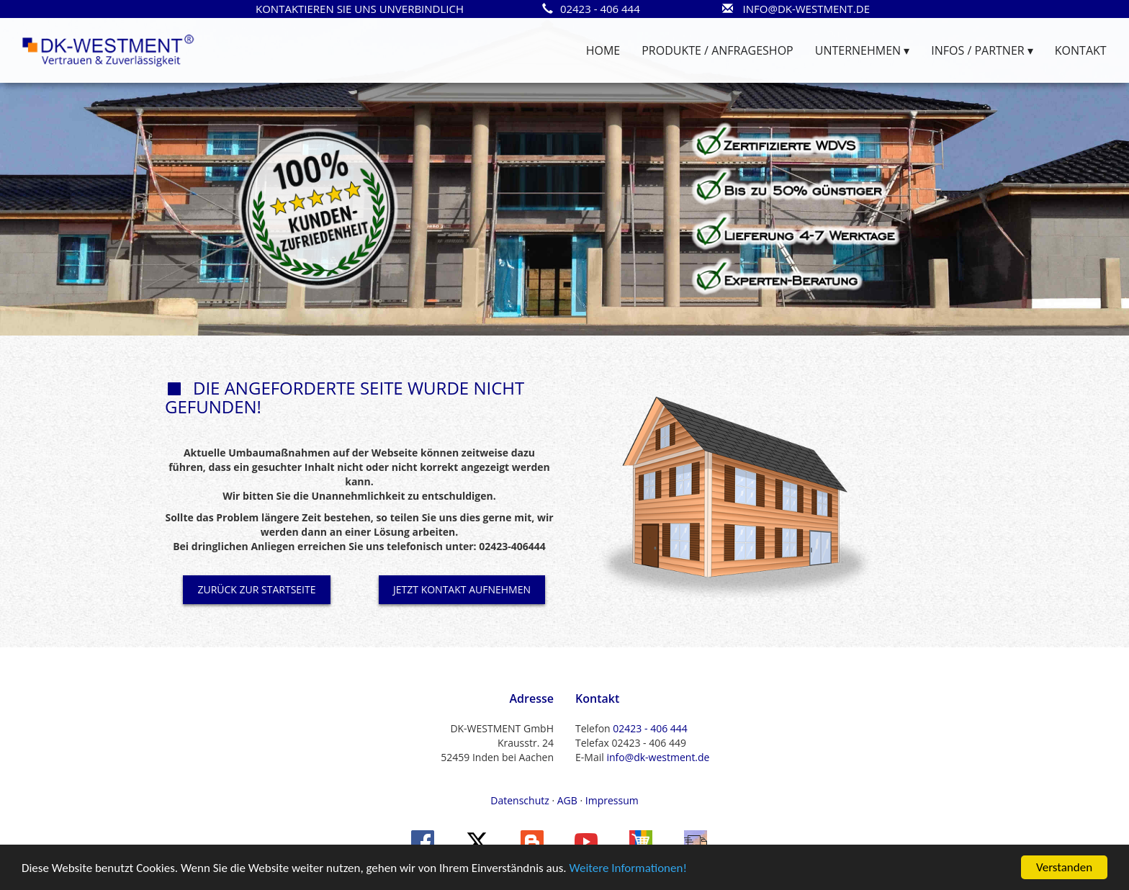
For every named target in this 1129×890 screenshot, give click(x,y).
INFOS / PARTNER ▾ (982, 50)
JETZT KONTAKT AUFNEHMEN (462, 589)
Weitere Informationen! (628, 868)
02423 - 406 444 (650, 728)
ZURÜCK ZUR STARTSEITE (256, 589)
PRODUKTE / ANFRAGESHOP (717, 50)
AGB (567, 800)
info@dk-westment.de (657, 757)
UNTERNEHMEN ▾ (862, 50)
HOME (603, 50)
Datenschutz (519, 800)
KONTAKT (1081, 50)
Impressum (612, 800)
